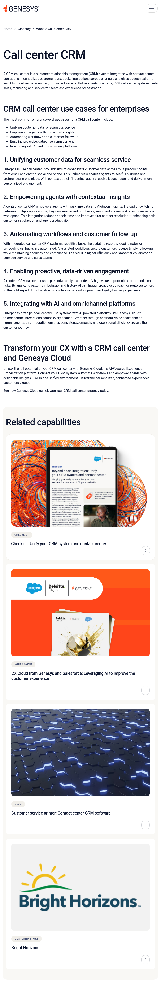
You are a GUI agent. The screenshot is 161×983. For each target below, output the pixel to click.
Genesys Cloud (27, 391)
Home (7, 29)
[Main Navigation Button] (152, 8)
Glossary (24, 29)
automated (48, 248)
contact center (143, 74)
